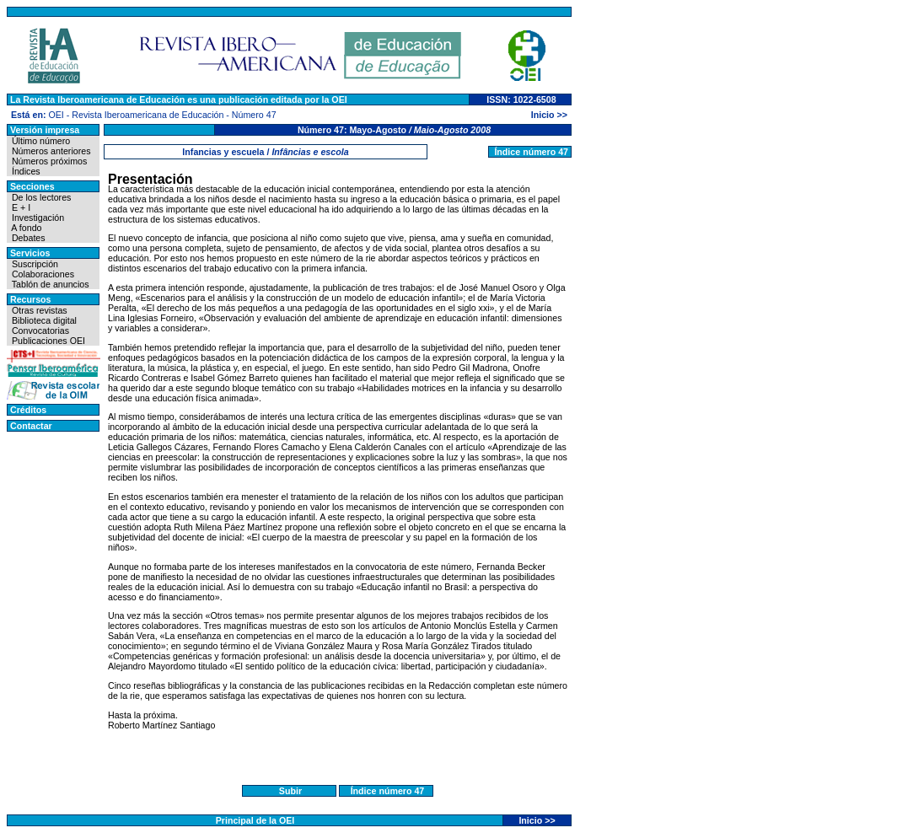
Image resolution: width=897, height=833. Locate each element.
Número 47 (254, 115)
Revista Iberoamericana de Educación (147, 115)
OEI (55, 115)
